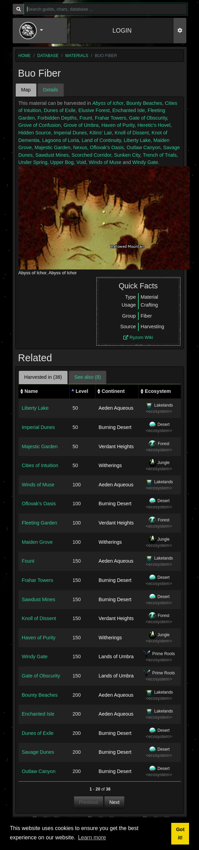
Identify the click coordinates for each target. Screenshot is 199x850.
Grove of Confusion (39, 125)
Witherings (110, 465)
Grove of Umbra (81, 125)
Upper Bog (62, 162)
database (48, 55)
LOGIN (122, 30)
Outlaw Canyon (143, 147)
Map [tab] (26, 89)
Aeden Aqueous (116, 408)
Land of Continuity (101, 140)
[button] (40, 30)
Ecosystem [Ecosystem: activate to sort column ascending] (158, 391)
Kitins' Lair (100, 132)
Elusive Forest (94, 110)
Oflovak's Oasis (107, 147)
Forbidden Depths (57, 118)
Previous (88, 802)
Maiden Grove (37, 542)
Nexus (80, 147)
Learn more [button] (92, 837)
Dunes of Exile (60, 110)
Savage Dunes (38, 752)
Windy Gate (145, 162)
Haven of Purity (118, 125)
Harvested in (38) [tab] (43, 377)
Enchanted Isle (128, 110)
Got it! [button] (180, 833)
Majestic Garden (53, 147)
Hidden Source (34, 132)
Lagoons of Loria (60, 140)
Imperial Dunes (70, 132)
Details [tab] (50, 89)
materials (76, 55)
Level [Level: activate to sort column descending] (82, 391)
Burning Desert (115, 427)
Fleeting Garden (39, 523)
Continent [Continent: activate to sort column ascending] (113, 391)
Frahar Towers (110, 118)
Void (81, 162)
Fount (85, 118)
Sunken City (127, 155)
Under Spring (33, 162)
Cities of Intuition (40, 465)
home (24, 55)
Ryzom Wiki (138, 337)
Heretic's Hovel (153, 125)
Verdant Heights (116, 446)
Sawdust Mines (52, 155)
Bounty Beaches (144, 103)
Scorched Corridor (91, 155)
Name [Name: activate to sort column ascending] (31, 391)
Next (114, 802)
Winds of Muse (105, 162)
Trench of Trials (160, 155)
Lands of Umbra (116, 656)
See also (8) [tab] (87, 377)
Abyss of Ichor (107, 103)
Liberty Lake (137, 140)
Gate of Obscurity (148, 118)
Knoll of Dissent (132, 132)
